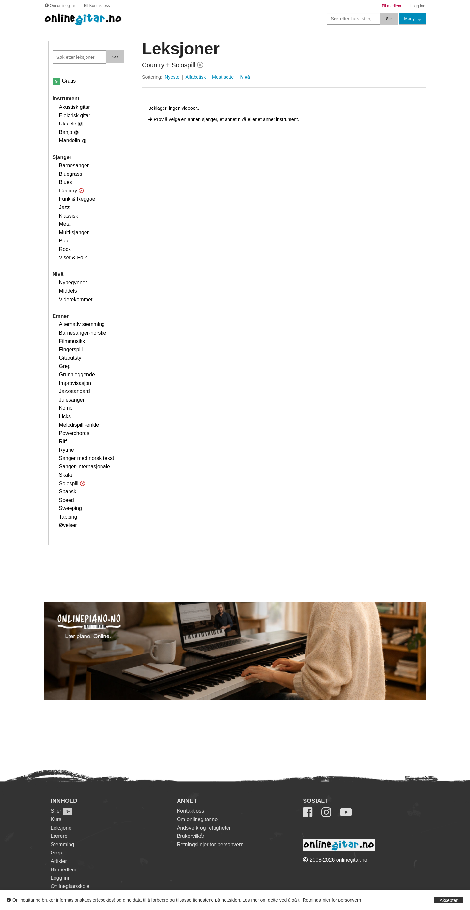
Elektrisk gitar (74, 115)
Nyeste (172, 77)
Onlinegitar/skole (70, 886)
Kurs (56, 819)
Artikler (59, 861)
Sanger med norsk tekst (86, 458)
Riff (63, 441)
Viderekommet (76, 299)
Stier (56, 811)
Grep (65, 366)
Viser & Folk (73, 257)
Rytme (66, 450)
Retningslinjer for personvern (332, 899)
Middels (68, 291)
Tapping (68, 517)
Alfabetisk (195, 77)
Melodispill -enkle (79, 425)
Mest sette (223, 77)
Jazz (64, 207)
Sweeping (70, 508)
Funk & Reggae (77, 199)
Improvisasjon (75, 383)
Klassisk (68, 216)
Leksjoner (62, 828)
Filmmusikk (72, 341)
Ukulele (67, 123)
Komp (66, 408)
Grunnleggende (77, 374)
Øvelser (68, 525)
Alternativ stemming (82, 324)
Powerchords (74, 433)
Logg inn (60, 878)
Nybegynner (73, 282)
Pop (63, 240)
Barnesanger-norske (82, 333)
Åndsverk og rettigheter (204, 828)
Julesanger (72, 400)
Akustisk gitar (74, 107)
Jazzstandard (74, 391)
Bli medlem (63, 869)
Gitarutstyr (71, 358)
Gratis (64, 81)
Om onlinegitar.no (197, 819)
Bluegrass (70, 174)
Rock (65, 249)
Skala (65, 475)
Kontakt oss (190, 811)
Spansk (67, 491)
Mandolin (69, 140)
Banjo (65, 132)
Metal (65, 224)
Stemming (62, 844)
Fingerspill (71, 349)
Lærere (59, 836)
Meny (409, 18)
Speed (66, 500)
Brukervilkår (190, 836)
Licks (65, 416)
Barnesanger (74, 165)
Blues (65, 182)
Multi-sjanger (74, 232)
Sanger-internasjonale (84, 466)
